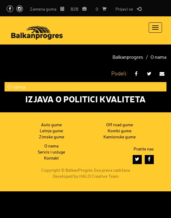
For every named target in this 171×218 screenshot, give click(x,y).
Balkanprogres (127, 57)
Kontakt (51, 157)
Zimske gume (51, 136)
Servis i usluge (51, 151)
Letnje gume (51, 130)
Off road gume (119, 124)
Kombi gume (119, 130)
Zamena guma (47, 9)
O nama (158, 57)
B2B (79, 9)
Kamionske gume (119, 136)
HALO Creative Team (99, 176)
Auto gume (51, 124)
